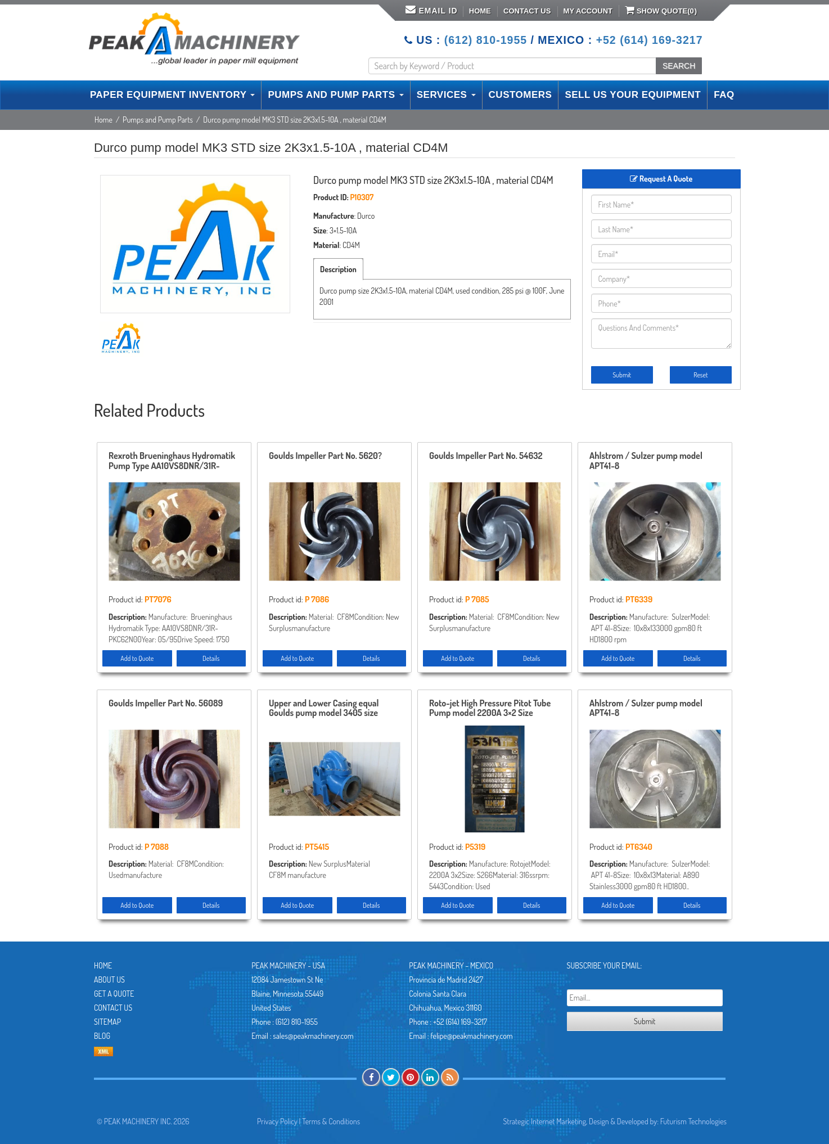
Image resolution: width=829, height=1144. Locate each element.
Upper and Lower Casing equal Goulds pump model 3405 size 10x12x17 (324, 709)
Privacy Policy (277, 1121)
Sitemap (107, 1021)
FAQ (724, 94)
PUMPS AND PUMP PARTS (335, 94)
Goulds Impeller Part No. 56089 (166, 704)
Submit (621, 375)
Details (210, 658)
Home (480, 11)
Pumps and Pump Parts (158, 119)
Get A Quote (114, 993)
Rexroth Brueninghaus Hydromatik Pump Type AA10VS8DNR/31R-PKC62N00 (172, 461)
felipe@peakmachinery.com (471, 1036)
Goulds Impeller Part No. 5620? (325, 456)
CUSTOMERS (520, 94)
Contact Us (527, 11)
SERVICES (446, 94)
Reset (700, 375)
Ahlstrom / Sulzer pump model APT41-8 (645, 461)
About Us (109, 979)
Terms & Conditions (331, 1121)
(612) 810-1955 (485, 40)
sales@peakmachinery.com (313, 1036)
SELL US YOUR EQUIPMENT (633, 94)
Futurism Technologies (693, 1121)
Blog (102, 1036)
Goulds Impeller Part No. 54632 (486, 456)
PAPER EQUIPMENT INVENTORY (172, 94)
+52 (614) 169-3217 (649, 40)
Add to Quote (137, 658)
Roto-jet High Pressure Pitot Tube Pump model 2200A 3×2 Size (490, 709)
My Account (588, 11)
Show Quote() (661, 10)
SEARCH (679, 65)
